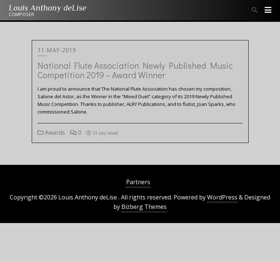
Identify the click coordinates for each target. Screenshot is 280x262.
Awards (51, 132)
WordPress (222, 197)
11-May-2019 (57, 50)
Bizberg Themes (144, 207)
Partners (138, 182)
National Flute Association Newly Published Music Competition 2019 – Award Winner (135, 70)
